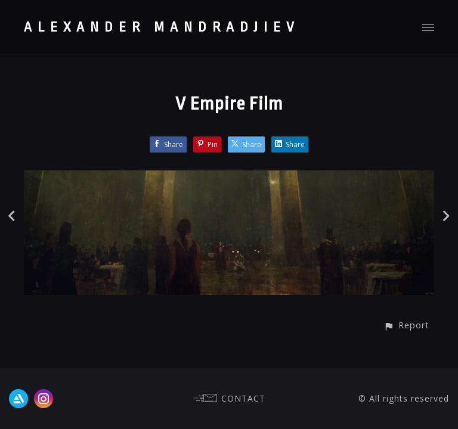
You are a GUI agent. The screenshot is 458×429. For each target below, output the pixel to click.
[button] (406, 325)
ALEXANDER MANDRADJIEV (162, 27)
